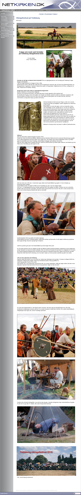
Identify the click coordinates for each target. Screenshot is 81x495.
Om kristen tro (4, 28)
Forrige (41, 14)
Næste (55, 14)
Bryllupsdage (4, 24)
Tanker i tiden (4, 17)
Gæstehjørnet (4, 19)
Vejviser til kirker (5, 33)
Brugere (3, 37)
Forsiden (3, 13)
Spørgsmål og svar (5, 30)
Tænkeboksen (4, 20)
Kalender (3, 27)
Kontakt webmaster (4, 493)
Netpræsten (3, 16)
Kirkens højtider (4, 23)
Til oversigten (48, 14)
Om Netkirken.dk (5, 35)
